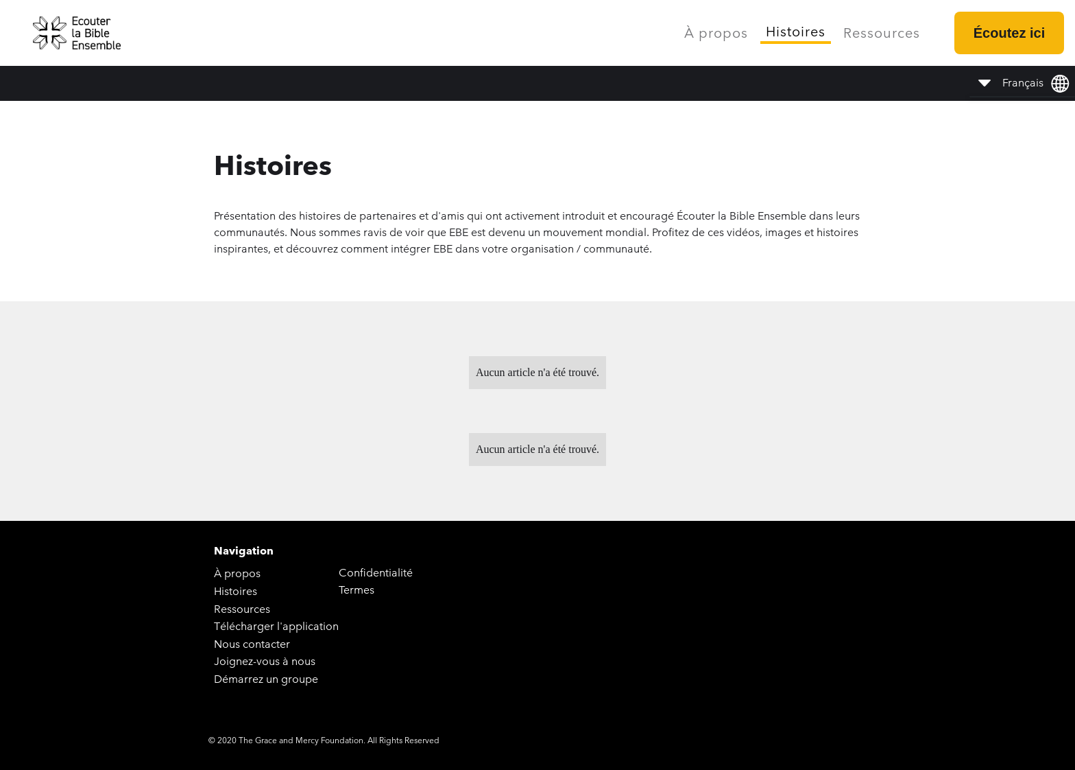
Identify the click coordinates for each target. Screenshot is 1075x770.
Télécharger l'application (276, 626)
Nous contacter (252, 644)
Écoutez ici (1009, 32)
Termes (356, 589)
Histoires (795, 31)
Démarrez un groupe (266, 679)
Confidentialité (376, 572)
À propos (716, 33)
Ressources (881, 33)
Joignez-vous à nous (264, 661)
